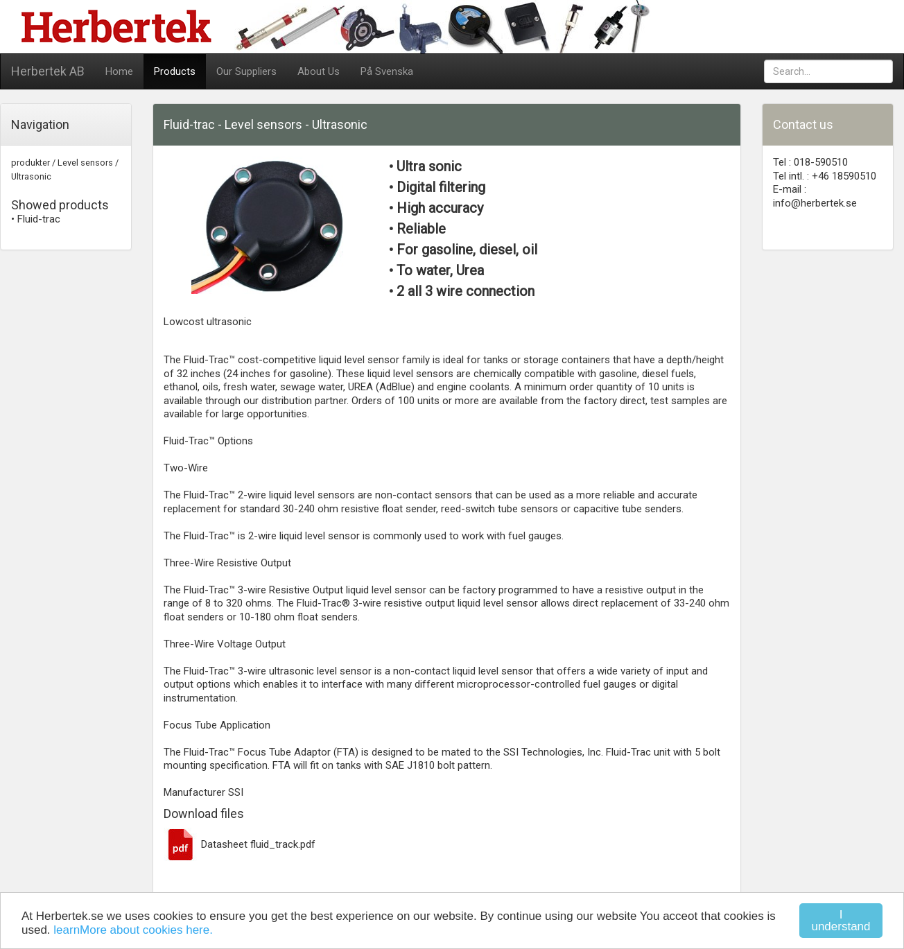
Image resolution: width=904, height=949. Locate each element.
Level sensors (85, 162)
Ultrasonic (31, 176)
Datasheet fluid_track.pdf (239, 844)
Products (174, 71)
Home (119, 71)
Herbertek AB (48, 71)
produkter (30, 162)
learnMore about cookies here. (133, 930)
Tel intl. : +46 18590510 (824, 176)
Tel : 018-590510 (810, 162)
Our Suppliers (246, 71)
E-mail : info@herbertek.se (815, 196)
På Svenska (386, 71)
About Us (318, 71)
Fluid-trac (38, 219)
